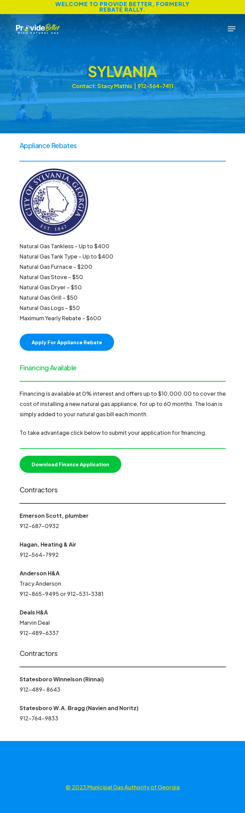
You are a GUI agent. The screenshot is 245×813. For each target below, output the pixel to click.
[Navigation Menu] (231, 28)
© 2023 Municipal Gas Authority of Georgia (123, 787)
